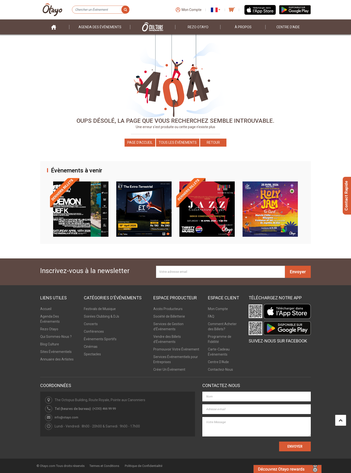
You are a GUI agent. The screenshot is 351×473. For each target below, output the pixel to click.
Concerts (91, 324)
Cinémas (91, 347)
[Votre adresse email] (220, 272)
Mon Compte (218, 309)
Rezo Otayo (198, 27)
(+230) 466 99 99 (104, 408)
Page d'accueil (140, 142)
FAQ (211, 316)
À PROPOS (243, 27)
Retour (213, 142)
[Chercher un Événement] (100, 10)
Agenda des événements (99, 27)
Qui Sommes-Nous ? (56, 337)
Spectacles (92, 354)
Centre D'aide (288, 27)
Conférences (94, 331)
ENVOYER (294, 446)
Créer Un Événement (169, 369)
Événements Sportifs (100, 339)
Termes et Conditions (104, 466)
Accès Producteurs (168, 309)
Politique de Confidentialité (143, 466)
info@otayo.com (66, 417)
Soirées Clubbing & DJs (101, 316)
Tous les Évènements (178, 142)
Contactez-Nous (220, 369)
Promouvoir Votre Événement (176, 349)
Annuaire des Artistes (57, 359)
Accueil (45, 309)
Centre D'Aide (218, 362)
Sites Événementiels (56, 352)
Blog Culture (49, 344)
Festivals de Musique (100, 309)
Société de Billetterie (169, 316)
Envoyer (298, 271)
